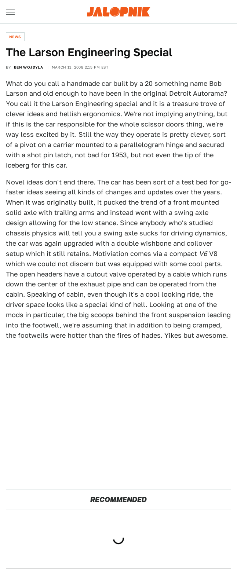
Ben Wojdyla (28, 67)
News (15, 36)
